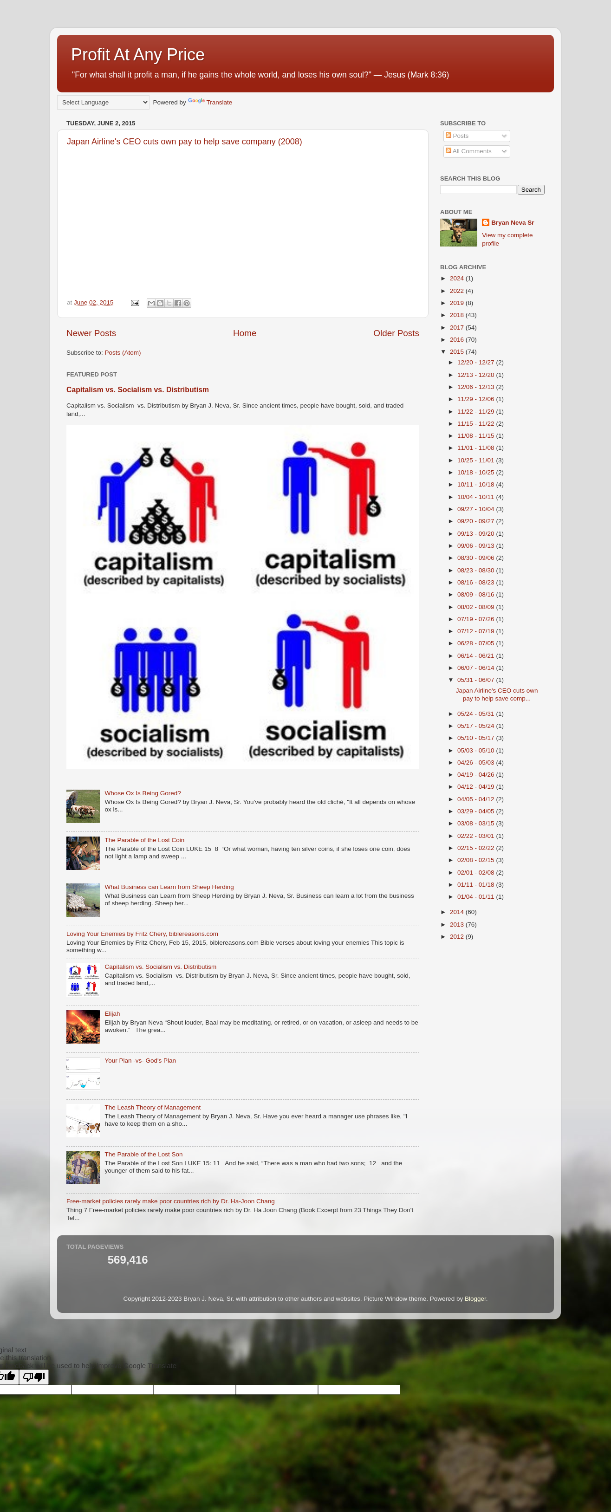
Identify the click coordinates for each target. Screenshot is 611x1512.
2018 (458, 314)
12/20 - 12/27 (476, 362)
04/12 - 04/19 (476, 786)
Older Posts (396, 333)
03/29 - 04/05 (476, 811)
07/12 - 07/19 (476, 631)
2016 (458, 339)
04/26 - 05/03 (476, 762)
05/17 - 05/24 (476, 725)
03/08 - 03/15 (476, 823)
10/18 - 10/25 (476, 472)
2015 (458, 351)
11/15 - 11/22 (476, 423)
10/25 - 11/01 (476, 460)
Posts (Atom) (123, 352)
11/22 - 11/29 (476, 411)
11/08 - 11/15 (476, 435)
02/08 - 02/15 (476, 860)
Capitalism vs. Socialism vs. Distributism (137, 390)
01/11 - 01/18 (476, 884)
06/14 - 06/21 (476, 655)
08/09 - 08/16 (476, 594)
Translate (210, 102)
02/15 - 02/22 (476, 847)
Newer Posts (91, 333)
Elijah (112, 1013)
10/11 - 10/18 (476, 484)
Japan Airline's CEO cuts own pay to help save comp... (497, 694)
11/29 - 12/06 (476, 399)
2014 (458, 911)
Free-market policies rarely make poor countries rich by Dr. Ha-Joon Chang (170, 1201)
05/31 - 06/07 (476, 679)
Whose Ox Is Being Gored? (142, 793)
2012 (458, 936)
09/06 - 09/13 (476, 545)
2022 (458, 290)
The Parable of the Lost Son (143, 1154)
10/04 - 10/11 (476, 496)
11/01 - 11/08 (476, 447)
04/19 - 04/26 (476, 774)
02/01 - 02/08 (476, 872)
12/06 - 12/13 (476, 386)
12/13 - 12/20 (476, 374)
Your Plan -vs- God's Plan (140, 1060)
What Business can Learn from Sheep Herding (169, 886)
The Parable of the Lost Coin (144, 840)
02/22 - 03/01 (476, 835)
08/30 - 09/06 (476, 557)
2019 (458, 302)
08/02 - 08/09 (476, 607)
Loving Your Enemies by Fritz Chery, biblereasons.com (142, 933)
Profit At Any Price (138, 54)
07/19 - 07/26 (476, 619)
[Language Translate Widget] (103, 102)
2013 (458, 924)
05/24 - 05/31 (476, 713)
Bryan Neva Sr (512, 222)
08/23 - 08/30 (476, 570)
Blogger (475, 1298)
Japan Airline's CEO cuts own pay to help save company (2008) (184, 141)
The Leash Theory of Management (152, 1107)
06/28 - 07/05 (476, 643)
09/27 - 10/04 (476, 509)
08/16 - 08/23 (476, 582)
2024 (458, 278)
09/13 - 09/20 (476, 533)
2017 (458, 327)
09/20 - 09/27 (476, 521)
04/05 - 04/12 (476, 799)
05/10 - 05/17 (476, 737)
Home (244, 333)
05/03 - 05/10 (476, 750)
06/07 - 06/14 (476, 667)
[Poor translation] (34, 1377)
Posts (457, 135)
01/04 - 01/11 (476, 896)
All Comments (469, 151)
